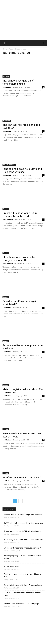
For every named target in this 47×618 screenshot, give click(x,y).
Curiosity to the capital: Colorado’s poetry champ (23, 585)
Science (5, 209)
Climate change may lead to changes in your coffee (19, 259)
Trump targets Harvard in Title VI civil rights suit (22, 531)
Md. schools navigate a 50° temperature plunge (18, 82)
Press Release (8, 219)
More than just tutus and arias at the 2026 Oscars (23, 540)
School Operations (9, 165)
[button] (4, 43)
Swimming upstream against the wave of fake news (22, 594)
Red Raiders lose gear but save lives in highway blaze (22, 575)
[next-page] (31, 501)
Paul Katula (7, 87)
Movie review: (12, 567)
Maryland (6, 76)
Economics (6, 120)
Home (5, 49)
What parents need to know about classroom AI (22, 548)
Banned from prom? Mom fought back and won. (23, 515)
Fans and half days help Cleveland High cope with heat (22, 170)
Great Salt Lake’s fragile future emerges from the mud (20, 215)
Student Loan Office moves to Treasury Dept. (21, 604)
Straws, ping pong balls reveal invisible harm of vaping (22, 557)
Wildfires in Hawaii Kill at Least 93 (23, 477)
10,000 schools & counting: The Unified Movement (23, 523)
